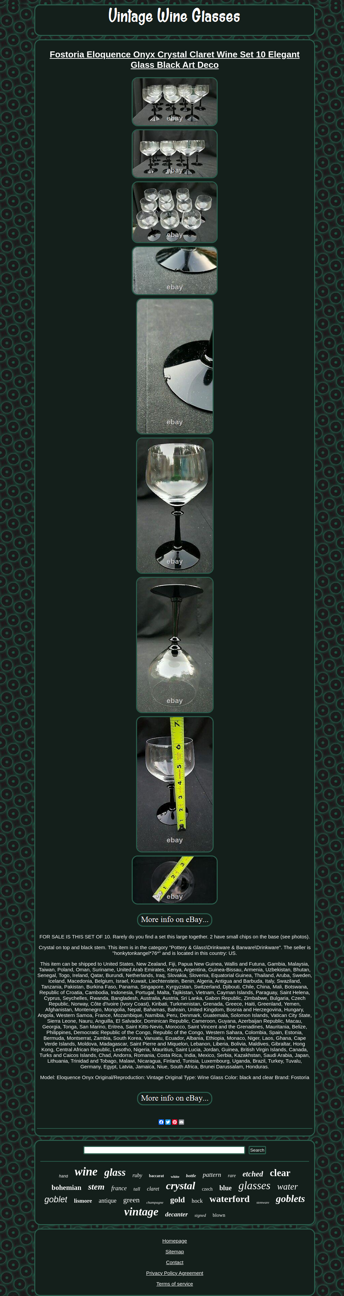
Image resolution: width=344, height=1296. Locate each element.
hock (197, 1201)
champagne (155, 1202)
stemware (262, 1202)
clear (280, 1172)
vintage (141, 1211)
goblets (290, 1198)
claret (153, 1189)
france (119, 1188)
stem (96, 1187)
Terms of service (174, 1284)
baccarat (156, 1175)
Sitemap (174, 1251)
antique (108, 1200)
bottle (191, 1175)
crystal (180, 1185)
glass (115, 1172)
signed (200, 1215)
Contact (174, 1262)
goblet (55, 1199)
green (131, 1200)
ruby (137, 1175)
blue (225, 1188)
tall (136, 1189)
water (287, 1187)
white (175, 1176)
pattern (212, 1174)
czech (207, 1189)
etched (253, 1174)
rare (232, 1175)
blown (219, 1215)
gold (177, 1199)
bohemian (66, 1188)
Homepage (174, 1241)
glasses (254, 1185)
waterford (229, 1199)
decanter (176, 1214)
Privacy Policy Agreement (174, 1273)
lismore (83, 1201)
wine (86, 1171)
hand (63, 1176)
